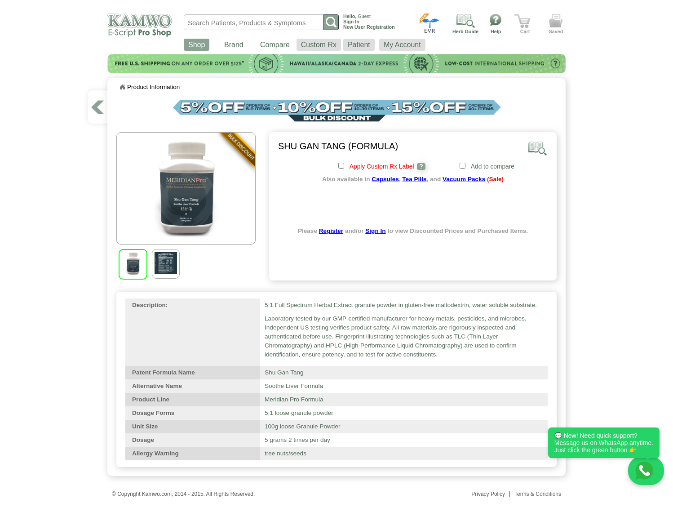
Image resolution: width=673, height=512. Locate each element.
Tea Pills (414, 179)
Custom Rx (318, 45)
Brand (234, 45)
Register (331, 230)
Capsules (385, 179)
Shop (196, 45)
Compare (275, 45)
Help (496, 31)
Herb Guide (465, 31)
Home (122, 87)
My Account (402, 45)
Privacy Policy (488, 494)
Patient (359, 45)
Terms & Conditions (537, 494)
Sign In (375, 230)
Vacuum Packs (464, 179)
